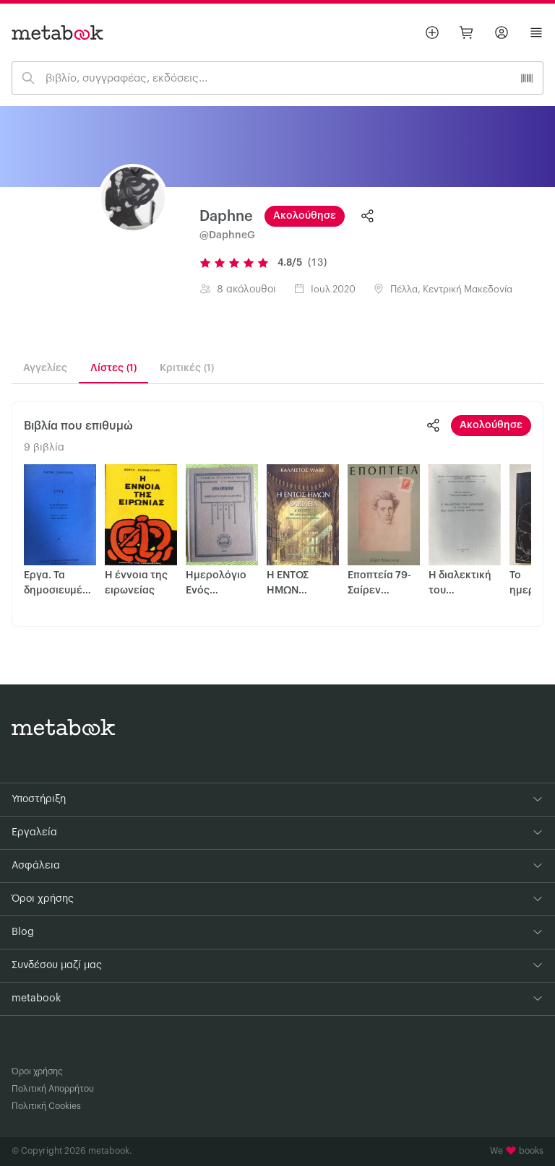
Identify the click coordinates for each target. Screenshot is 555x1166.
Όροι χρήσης (37, 1071)
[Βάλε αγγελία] (432, 32)
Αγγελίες (45, 368)
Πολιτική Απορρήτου (53, 1088)
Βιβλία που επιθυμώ (78, 426)
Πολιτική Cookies (46, 1106)
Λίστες (113, 368)
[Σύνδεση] (501, 32)
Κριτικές (187, 368)
